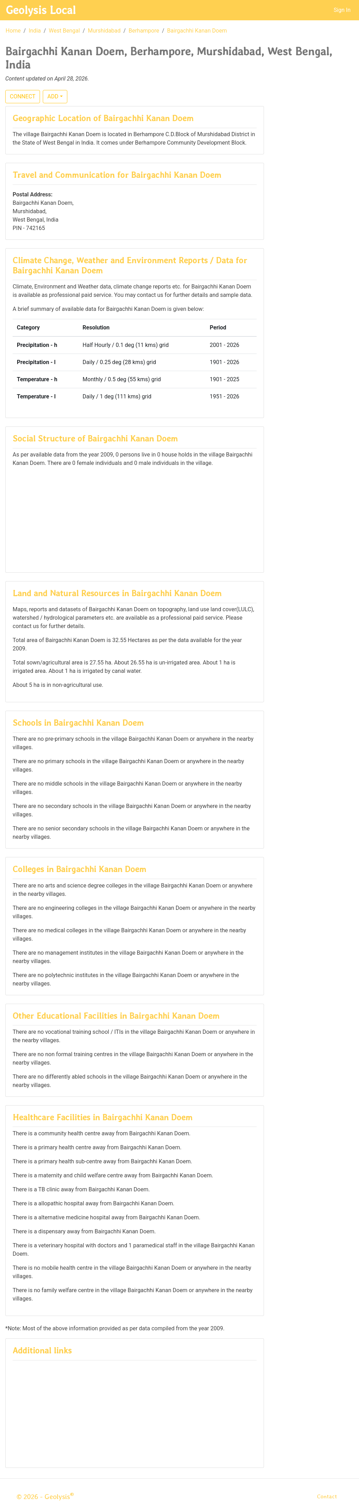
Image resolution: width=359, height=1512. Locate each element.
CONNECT (22, 96)
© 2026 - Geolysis (45, 1496)
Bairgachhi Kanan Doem (197, 30)
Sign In (342, 10)
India (35, 30)
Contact (327, 1496)
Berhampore (144, 30)
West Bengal (64, 30)
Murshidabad (104, 30)
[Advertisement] (135, 516)
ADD (52, 96)
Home (13, 30)
